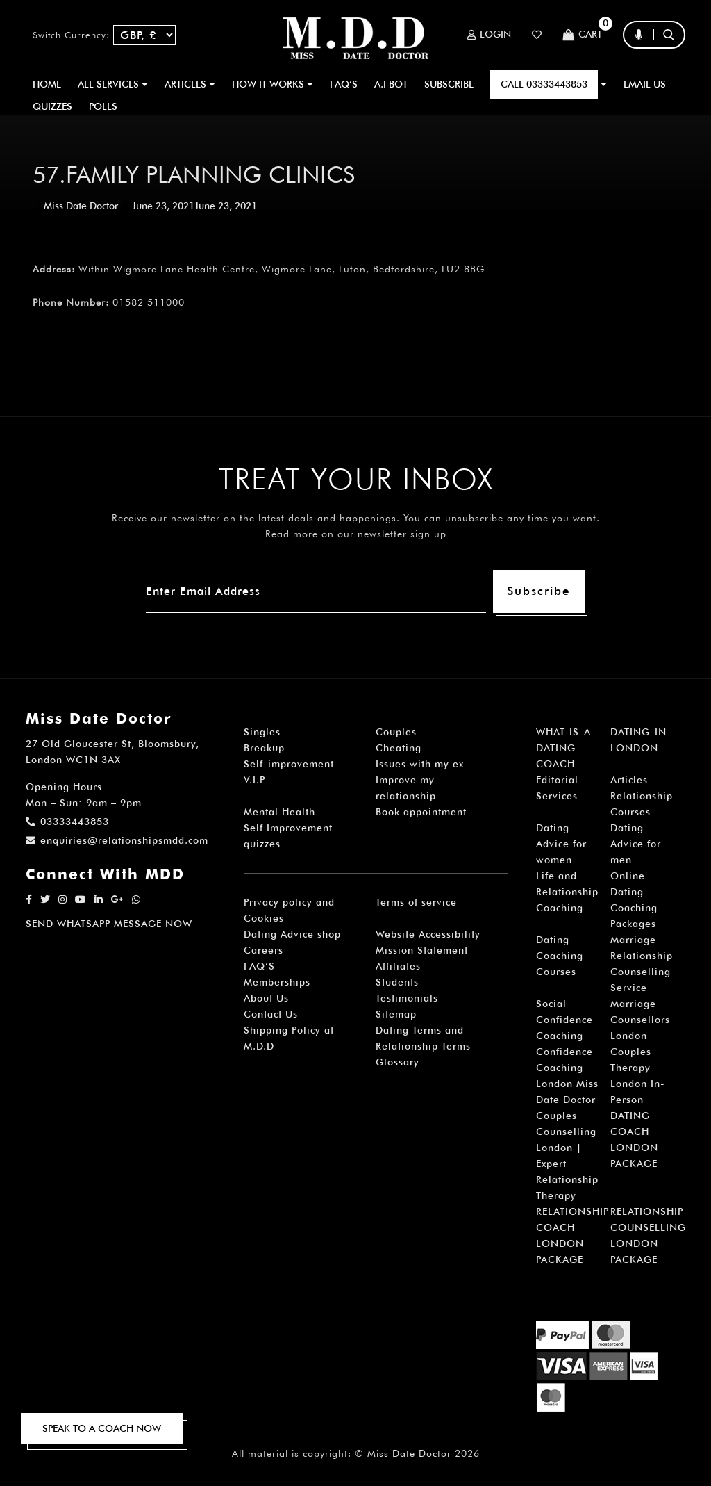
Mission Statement (422, 950)
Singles (262, 731)
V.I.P (254, 779)
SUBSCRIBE (449, 84)
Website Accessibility (428, 934)
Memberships (277, 982)
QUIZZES (52, 106)
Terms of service (416, 902)
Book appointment (421, 811)
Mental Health (279, 811)
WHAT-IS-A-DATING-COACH (566, 747)
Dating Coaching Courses (559, 955)
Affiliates (398, 966)
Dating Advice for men (635, 843)
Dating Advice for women (561, 843)
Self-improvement (289, 763)
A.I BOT (391, 84)
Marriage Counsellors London (640, 1019)
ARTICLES (190, 84)
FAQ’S (344, 84)
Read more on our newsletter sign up (355, 533)
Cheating (398, 747)
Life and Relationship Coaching (567, 891)
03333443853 (67, 821)
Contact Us (271, 1014)
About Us (266, 998)
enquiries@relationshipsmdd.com (117, 840)
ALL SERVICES (113, 84)
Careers (263, 950)
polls (103, 106)
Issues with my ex (420, 763)
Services (557, 795)
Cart (582, 35)
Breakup (264, 747)
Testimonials (407, 998)
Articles (629, 779)
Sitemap (396, 1014)
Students (397, 982)
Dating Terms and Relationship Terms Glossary (423, 1046)
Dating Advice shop (292, 934)
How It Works (272, 84)
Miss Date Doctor (81, 205)
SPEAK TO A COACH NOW (101, 1428)
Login (489, 35)
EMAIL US (645, 84)
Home (47, 84)
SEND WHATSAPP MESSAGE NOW (109, 923)
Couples (396, 731)
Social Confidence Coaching (564, 1019)
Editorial (557, 779)
